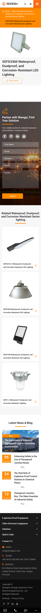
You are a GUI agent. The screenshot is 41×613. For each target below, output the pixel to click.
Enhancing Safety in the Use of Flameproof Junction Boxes (25, 459)
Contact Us (7, 541)
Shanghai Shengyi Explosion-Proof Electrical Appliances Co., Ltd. (17, 589)
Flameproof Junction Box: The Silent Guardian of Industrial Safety (26, 496)
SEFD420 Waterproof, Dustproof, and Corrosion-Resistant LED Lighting (20, 311)
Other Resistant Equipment (22, 11)
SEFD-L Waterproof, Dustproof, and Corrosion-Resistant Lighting (20, 401)
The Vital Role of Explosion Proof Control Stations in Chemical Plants (25, 478)
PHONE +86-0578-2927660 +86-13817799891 (19, 557)
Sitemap (6, 598)
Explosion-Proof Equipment (15, 518)
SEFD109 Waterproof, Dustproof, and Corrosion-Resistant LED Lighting (20, 356)
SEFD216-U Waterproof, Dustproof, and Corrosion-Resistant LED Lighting (20, 265)
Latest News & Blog (20, 422)
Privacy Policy (18, 598)
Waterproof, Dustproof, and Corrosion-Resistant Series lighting (20, 15)
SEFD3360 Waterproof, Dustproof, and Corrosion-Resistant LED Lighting (20, 22)
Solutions (6, 529)
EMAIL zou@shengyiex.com (11, 548)
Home (7, 11)
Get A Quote (12, 81)
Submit (12, 196)
